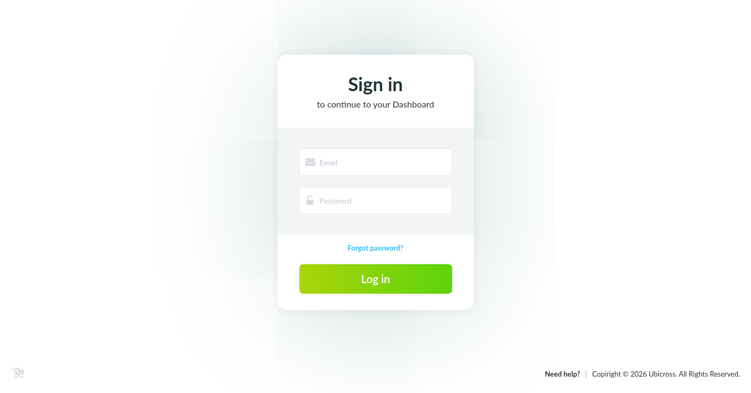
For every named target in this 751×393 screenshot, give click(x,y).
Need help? (562, 374)
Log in (375, 278)
